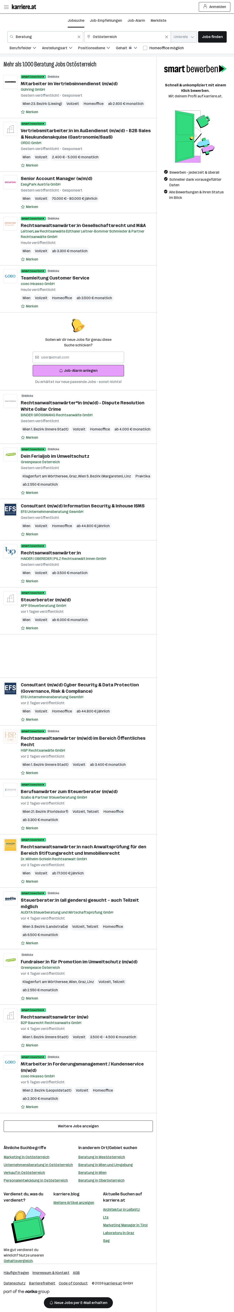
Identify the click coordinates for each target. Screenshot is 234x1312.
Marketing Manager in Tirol (125, 1225)
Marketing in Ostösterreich (26, 1157)
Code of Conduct (73, 1283)
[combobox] (45, 37)
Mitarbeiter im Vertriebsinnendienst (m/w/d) (69, 83)
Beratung (44, 64)
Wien (26, 157)
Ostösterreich (81, 64)
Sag (106, 1240)
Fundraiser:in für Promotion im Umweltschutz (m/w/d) (79, 961)
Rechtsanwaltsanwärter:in (51, 553)
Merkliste (158, 20)
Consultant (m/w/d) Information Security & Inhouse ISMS (83, 506)
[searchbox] (78, 357)
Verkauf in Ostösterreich (24, 1172)
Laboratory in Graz (118, 1233)
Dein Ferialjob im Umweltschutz (55, 456)
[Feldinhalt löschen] (79, 37)
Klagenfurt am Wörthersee (46, 476)
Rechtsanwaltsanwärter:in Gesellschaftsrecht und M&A (83, 225)
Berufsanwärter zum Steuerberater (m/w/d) (69, 791)
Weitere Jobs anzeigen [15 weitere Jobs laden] (78, 1126)
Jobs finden (212, 37)
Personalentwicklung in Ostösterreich (36, 1180)
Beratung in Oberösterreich (101, 1180)
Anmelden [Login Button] (214, 7)
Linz (127, 476)
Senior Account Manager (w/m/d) (56, 178)
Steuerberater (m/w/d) (46, 600)
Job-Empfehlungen (106, 20)
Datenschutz (15, 1283)
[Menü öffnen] (6, 7)
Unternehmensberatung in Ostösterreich (38, 1165)
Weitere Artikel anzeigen (73, 1202)
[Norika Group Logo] (26, 1293)
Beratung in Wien (92, 1172)
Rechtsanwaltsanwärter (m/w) (54, 1017)
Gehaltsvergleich (18, 1261)
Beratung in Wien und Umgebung (105, 1165)
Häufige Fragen (16, 1273)
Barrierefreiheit (42, 1283)
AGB (76, 1273)
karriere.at (114, 1200)
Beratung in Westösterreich (101, 1157)
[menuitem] (26, 49)
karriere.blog (66, 1194)
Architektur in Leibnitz (121, 1209)
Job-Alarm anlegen (78, 370)
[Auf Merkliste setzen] (29, 112)
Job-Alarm (136, 20)
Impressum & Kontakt (50, 1273)
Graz (73, 476)
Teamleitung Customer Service (55, 278)
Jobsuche (76, 20)
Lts (106, 1217)
